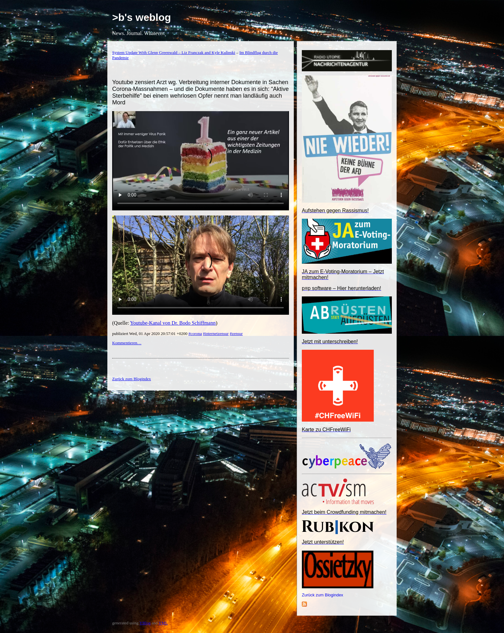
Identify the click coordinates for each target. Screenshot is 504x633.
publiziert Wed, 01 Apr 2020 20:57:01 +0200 (150, 333)
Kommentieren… (126, 342)
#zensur (236, 333)
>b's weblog (141, 17)
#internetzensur (216, 333)
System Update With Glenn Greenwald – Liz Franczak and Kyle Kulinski (173, 52)
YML (163, 622)
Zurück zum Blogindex (322, 595)
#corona (195, 333)
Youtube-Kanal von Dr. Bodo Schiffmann (173, 323)
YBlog (145, 622)
